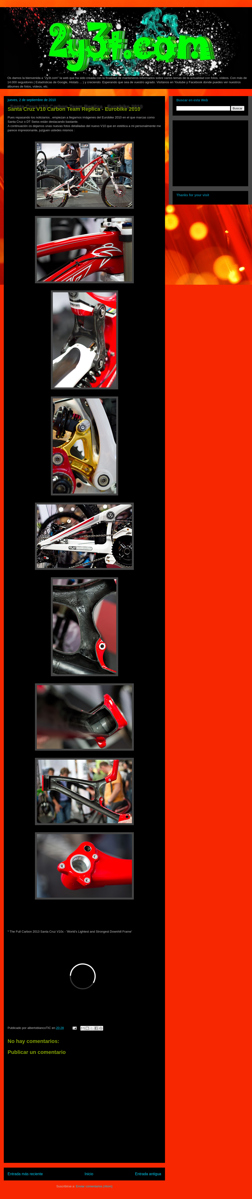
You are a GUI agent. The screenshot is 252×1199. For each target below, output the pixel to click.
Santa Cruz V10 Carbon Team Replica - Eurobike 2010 (74, 109)
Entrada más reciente (25, 1174)
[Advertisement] (206, 152)
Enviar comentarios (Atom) (94, 1186)
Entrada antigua (148, 1174)
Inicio (89, 1174)
